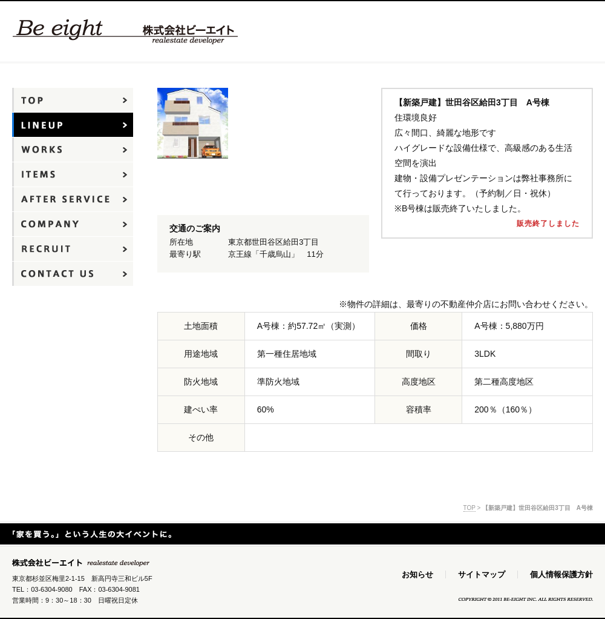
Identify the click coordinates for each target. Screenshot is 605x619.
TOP (469, 508)
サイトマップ (481, 574)
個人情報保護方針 (561, 574)
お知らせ (417, 574)
